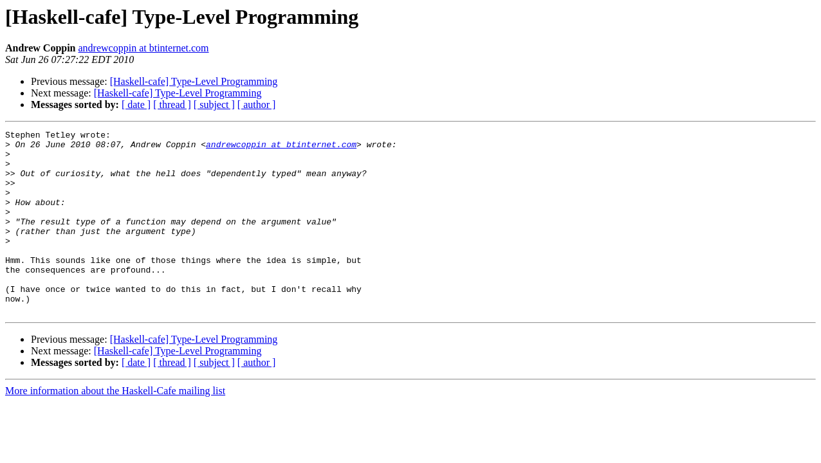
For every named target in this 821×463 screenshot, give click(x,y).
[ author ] (256, 104)
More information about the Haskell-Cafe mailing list (115, 427)
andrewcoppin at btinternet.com (143, 47)
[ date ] (136, 104)
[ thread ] (172, 104)
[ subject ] (214, 104)
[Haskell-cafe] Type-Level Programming (194, 81)
